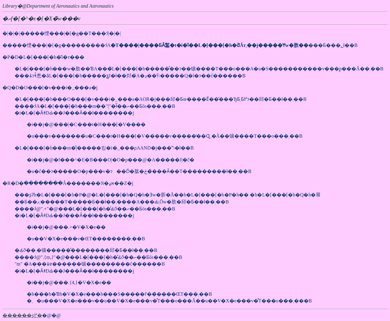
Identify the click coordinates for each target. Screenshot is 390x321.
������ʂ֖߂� (22, 315)
